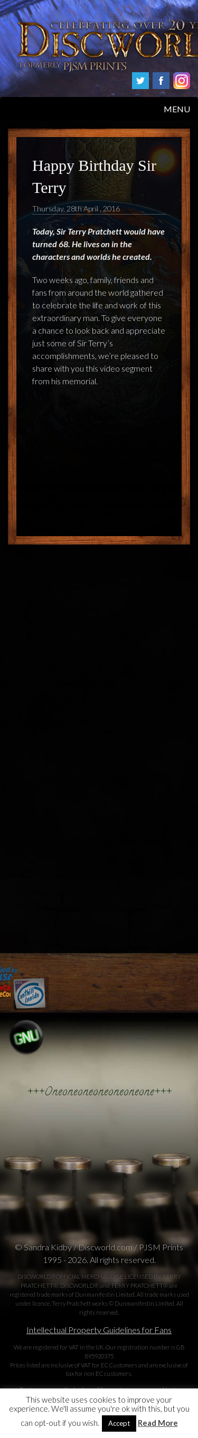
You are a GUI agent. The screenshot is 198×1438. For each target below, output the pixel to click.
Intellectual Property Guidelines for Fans (99, 1330)
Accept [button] (119, 1423)
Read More (158, 1423)
